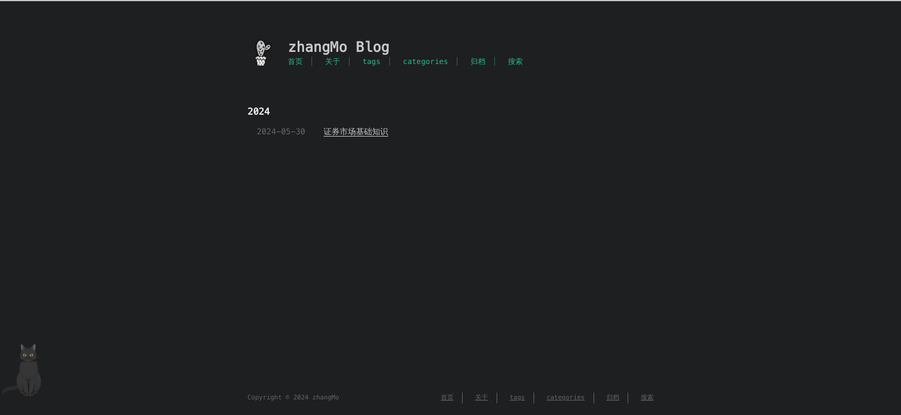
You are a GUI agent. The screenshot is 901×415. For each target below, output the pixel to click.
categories (425, 61)
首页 (295, 61)
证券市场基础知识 (356, 131)
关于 (332, 61)
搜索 (515, 61)
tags (371, 61)
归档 (478, 61)
